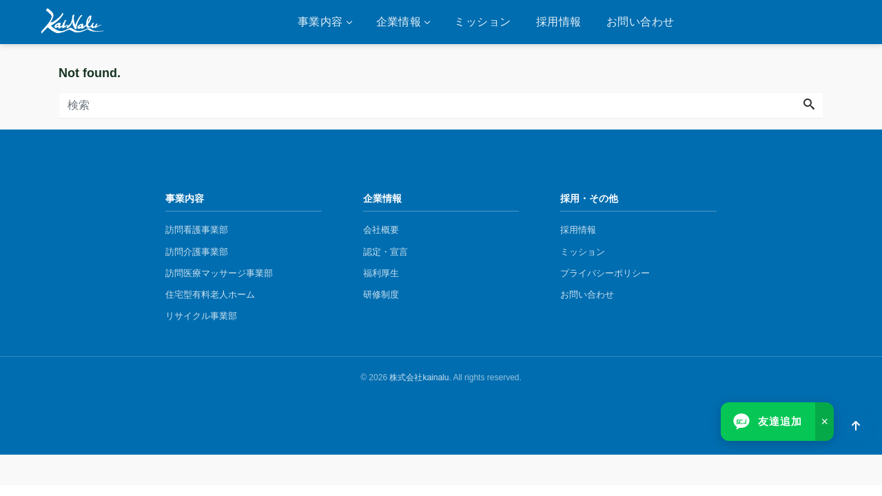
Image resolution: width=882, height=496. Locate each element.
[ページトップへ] (856, 426)
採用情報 (559, 22)
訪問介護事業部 (196, 252)
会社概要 (381, 230)
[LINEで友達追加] (768, 421)
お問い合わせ (640, 22)
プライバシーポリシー (605, 273)
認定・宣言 (385, 252)
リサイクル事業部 (201, 316)
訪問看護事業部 (196, 230)
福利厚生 (381, 273)
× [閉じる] (824, 421)
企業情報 (399, 22)
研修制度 (381, 294)
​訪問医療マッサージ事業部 (219, 273)
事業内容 (320, 22)
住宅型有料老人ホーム (210, 294)
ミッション (482, 22)
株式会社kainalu (419, 377)
